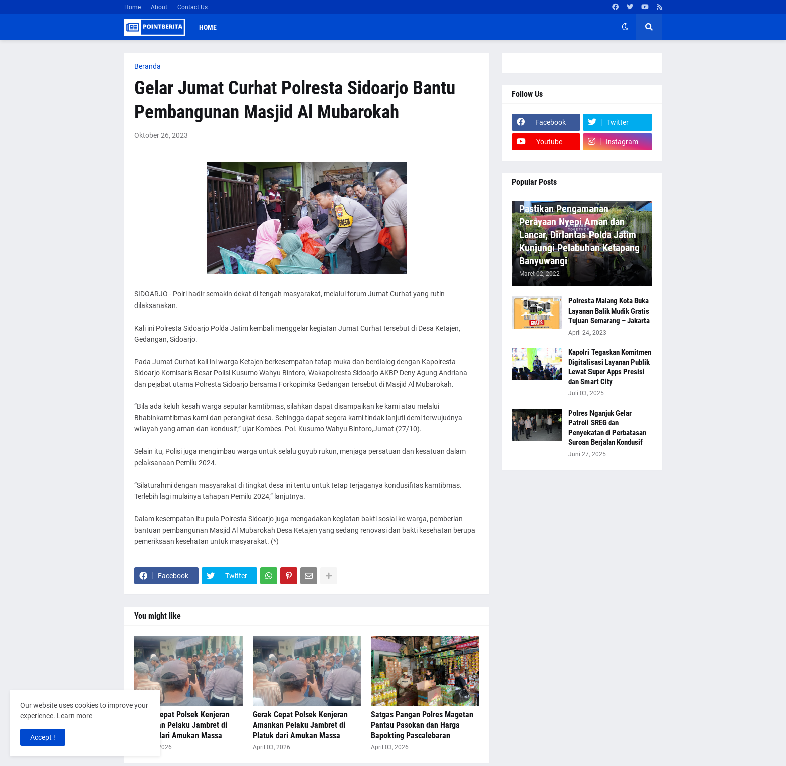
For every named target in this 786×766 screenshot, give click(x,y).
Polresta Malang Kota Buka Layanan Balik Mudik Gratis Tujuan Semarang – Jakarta (609, 310)
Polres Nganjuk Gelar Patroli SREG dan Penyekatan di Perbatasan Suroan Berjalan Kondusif (607, 428)
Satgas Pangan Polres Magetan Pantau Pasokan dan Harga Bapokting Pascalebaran (422, 725)
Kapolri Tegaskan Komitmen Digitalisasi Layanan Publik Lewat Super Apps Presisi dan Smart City (609, 367)
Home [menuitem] (208, 27)
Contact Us (192, 7)
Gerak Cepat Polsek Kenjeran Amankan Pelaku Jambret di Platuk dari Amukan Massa (182, 725)
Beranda (147, 66)
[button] (625, 27)
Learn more (74, 716)
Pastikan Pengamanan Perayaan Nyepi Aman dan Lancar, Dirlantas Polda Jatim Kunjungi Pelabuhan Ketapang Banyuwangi (579, 235)
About (159, 7)
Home (132, 7)
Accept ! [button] (42, 737)
